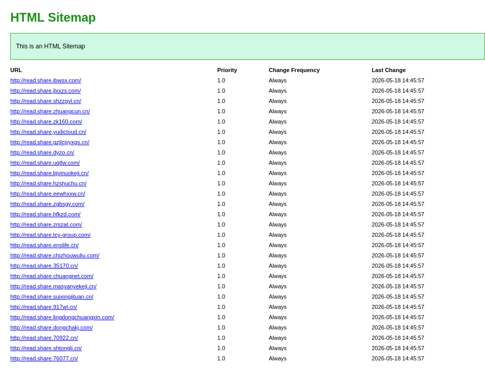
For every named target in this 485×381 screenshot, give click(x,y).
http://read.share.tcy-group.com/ (50, 235)
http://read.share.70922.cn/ (44, 338)
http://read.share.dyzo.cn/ (42, 152)
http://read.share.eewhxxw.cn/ (47, 193)
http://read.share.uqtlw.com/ (45, 163)
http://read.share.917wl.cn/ (43, 307)
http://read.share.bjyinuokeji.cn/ (49, 173)
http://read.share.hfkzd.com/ (45, 214)
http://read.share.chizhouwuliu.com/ (54, 255)
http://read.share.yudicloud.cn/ (48, 132)
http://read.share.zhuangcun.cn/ (50, 111)
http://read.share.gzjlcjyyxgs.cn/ (49, 142)
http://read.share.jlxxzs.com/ (45, 91)
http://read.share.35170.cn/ (44, 266)
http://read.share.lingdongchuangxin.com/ (62, 317)
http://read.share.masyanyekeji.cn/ (53, 286)
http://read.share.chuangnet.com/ (51, 276)
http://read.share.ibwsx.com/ (45, 80)
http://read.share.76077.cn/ (44, 358)
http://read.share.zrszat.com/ (46, 224)
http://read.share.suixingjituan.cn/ (51, 296)
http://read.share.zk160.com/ (46, 121)
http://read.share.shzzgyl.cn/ (45, 101)
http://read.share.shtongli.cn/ (46, 348)
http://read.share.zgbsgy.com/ (47, 204)
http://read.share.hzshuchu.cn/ (48, 183)
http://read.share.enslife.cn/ (44, 245)
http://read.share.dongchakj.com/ (51, 327)
